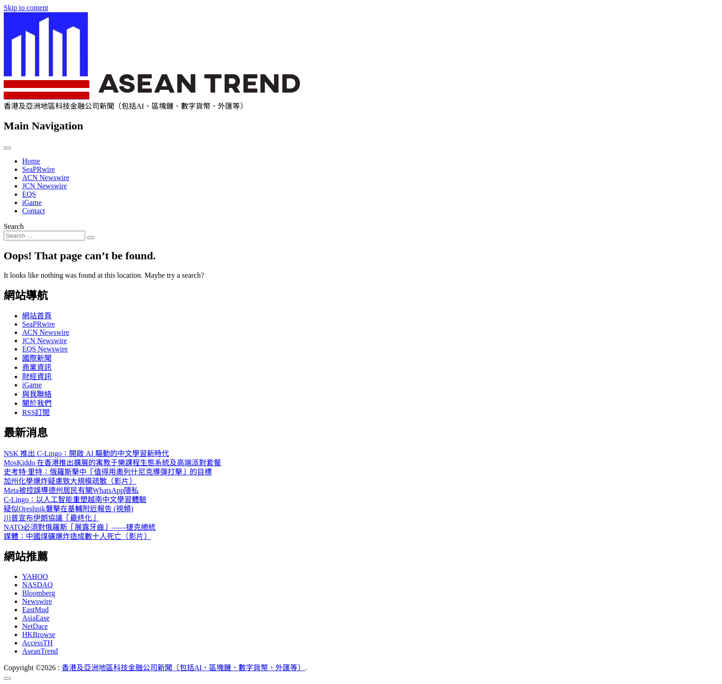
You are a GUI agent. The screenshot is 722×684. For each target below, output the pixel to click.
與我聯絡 (37, 394)
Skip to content (26, 8)
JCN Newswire (44, 186)
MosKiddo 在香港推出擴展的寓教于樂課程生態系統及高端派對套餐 (112, 463)
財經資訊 (37, 376)
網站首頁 (37, 316)
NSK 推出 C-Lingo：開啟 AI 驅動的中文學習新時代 (86, 453)
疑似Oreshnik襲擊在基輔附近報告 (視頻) (68, 509)
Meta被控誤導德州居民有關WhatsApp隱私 (71, 490)
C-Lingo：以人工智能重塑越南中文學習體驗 (75, 499)
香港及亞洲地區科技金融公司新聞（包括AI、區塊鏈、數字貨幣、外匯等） (183, 668)
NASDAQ (37, 585)
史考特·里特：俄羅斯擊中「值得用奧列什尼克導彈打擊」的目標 (108, 472)
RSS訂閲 (36, 412)
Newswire (37, 601)
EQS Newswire (45, 349)
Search (14, 226)
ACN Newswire (46, 177)
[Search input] (44, 235)
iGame (32, 202)
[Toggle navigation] (7, 147)
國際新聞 (37, 358)
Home (31, 161)
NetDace (35, 626)
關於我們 (37, 403)
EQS (29, 194)
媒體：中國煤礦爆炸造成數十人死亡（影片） (77, 536)
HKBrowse (38, 634)
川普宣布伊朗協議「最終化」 (51, 518)
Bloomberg (38, 593)
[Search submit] (90, 237)
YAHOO (35, 576)
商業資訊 (37, 367)
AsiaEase (36, 618)
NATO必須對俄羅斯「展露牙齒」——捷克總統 (80, 527)
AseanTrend (40, 651)
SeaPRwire (38, 169)
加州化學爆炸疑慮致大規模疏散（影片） (70, 481)
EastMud (35, 610)
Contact (33, 211)
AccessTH (37, 643)
